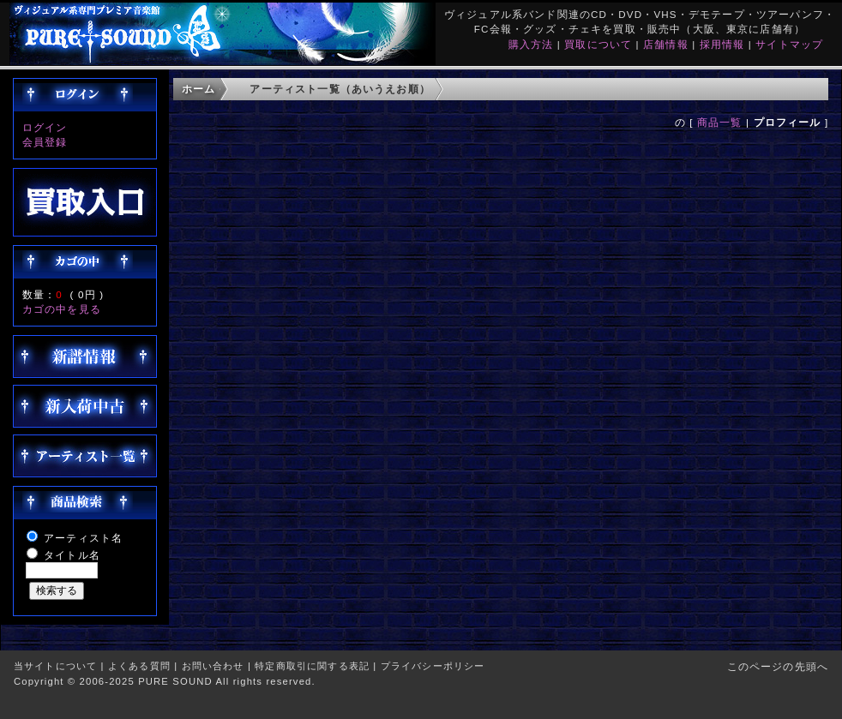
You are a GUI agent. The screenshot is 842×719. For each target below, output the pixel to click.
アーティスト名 (83, 537)
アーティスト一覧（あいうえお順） (340, 88)
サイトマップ (789, 44)
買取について (598, 44)
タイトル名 (72, 554)
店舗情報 (666, 44)
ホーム (198, 88)
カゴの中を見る (61, 309)
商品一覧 (720, 122)
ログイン (45, 127)
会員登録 (45, 141)
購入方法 (531, 44)
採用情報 (722, 44)
